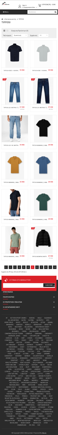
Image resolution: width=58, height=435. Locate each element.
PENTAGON (10, 394)
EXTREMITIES (32, 347)
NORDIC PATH (11, 387)
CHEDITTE (45, 336)
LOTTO (40, 374)
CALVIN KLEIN (33, 331)
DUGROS (21, 345)
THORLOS (9, 414)
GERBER (27, 356)
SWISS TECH (8, 411)
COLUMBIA (39, 338)
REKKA (25, 398)
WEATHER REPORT (24, 420)
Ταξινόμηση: (7, 35)
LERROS (7, 371)
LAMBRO (37, 369)
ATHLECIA (34, 322)
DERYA (11, 342)
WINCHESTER (48, 420)
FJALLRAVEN (11, 351)
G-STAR (25, 353)
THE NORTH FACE (47, 411)
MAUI (41, 378)
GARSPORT (8, 356)
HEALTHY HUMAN (11, 362)
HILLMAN (49, 362)
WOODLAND (14, 423)
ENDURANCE (13, 347)
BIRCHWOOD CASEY (42, 327)
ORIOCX (43, 389)
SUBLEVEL (9, 409)
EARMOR (30, 345)
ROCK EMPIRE (10, 400)
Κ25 (39, 425)
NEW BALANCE (14, 385)
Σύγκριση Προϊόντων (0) (19, 31)
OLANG (27, 389)
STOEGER (41, 407)
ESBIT (22, 347)
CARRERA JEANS (14, 336)
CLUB (16, 338)
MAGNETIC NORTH (45, 376)
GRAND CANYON (11, 358)
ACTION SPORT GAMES (18, 318)
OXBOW (19, 391)
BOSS (21, 329)
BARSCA (19, 324)
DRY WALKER (10, 345)
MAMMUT (18, 378)
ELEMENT (39, 345)
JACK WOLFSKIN (11, 367)
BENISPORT (38, 324)
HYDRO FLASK (24, 365)
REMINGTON (34, 398)
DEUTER (19, 342)
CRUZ (31, 340)
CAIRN (24, 331)
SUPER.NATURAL (35, 409)
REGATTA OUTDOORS (12, 398)
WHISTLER (37, 420)
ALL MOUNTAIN (13, 320)
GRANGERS (24, 358)
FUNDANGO (47, 351)
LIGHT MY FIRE (13, 374)
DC (42, 340)
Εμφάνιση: (33, 35)
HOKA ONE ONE (11, 365)
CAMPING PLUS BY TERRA (14, 333)
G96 (32, 353)
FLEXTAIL (22, 351)
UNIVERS (41, 416)
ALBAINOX (48, 318)
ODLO (20, 389)
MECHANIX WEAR (15, 380)
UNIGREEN (32, 416)
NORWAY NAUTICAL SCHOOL (41, 387)
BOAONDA (12, 329)
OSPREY (10, 391)
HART (28, 360)
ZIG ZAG (32, 425)
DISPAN (35, 342)
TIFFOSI (21, 19)
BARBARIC (10, 324)
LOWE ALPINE (11, 376)
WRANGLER (37, 423)
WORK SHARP (25, 423)
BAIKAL (50, 322)
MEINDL (26, 380)
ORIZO (51, 389)
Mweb (44, 433)
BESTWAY (18, 327)
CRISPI (24, 340)
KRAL (10, 369)
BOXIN (28, 329)
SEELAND (31, 403)
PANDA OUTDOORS (43, 391)
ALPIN (24, 320)
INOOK (50, 365)
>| (54, 267)
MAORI (27, 378)
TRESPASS (22, 416)
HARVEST (36, 360)
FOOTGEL (31, 351)
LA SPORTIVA (19, 369)
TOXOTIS (48, 414)
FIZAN (49, 349)
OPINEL (34, 389)
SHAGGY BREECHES (44, 403)
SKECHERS (19, 405)
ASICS (18, 322)
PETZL (48, 394)
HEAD (45, 360)
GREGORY (48, 358)
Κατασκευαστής (10, 19)
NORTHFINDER (23, 387)
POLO (17, 396)
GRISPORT (14, 360)
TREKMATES (10, 416)
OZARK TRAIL (29, 391)
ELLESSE (48, 345)
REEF (50, 396)
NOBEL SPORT (43, 385)
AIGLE (40, 318)
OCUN (13, 389)
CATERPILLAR (35, 336)
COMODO (48, 338)
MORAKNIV (45, 380)
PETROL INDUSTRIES (36, 394)
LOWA (48, 374)
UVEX (49, 416)
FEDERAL (21, 349)
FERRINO (30, 349)
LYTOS (20, 376)
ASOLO (25, 322)
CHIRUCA (9, 338)
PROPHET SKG (35, 396)
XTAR (46, 423)
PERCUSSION (21, 394)
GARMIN (47, 353)
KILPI (27, 367)
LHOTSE (16, 371)
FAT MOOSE (11, 349)
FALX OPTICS (44, 347)
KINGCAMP (36, 367)
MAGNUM (9, 378)
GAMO (39, 353)
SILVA (10, 405)
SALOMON (39, 400)
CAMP (43, 331)
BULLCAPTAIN (44, 329)
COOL (17, 340)
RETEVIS (44, 398)
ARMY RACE (9, 322)
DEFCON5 (49, 340)
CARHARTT (49, 333)
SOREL (16, 407)
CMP (23, 338)
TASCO (36, 411)
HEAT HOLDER (25, 362)
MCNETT (49, 378)
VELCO (19, 418)
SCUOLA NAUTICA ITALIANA (16, 403)
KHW (21, 367)
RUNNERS (21, 400)
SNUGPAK (7, 407)
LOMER (32, 374)
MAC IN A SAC (31, 376)
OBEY (6, 389)
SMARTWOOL (30, 405)
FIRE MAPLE (40, 349)
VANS (12, 418)
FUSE (9, 353)
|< (6, 267)
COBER (29, 338)
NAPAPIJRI (44, 382)
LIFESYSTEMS (36, 371)
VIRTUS (45, 418)
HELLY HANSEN (38, 362)
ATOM (43, 322)
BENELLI (28, 324)
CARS (25, 336)
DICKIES (27, 342)
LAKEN (29, 369)
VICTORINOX (28, 418)
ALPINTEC (40, 320)
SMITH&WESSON (43, 405)
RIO (51, 398)
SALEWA (30, 400)
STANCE (33, 407)
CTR (37, 340)
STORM (50, 407)
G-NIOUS (17, 353)
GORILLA (50, 356)
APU (47, 320)
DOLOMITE (45, 342)
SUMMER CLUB (21, 409)
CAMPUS (29, 333)
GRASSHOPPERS (36, 358)
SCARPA (49, 400)
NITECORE (31, 385)
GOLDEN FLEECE (38, 356)
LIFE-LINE (25, 371)
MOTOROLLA (14, 382)
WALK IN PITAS (10, 420)
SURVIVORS (48, 409)
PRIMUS (25, 396)
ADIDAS (32, 318)
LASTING (46, 369)
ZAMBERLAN (21, 425)
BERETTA (48, 324)
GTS (22, 360)
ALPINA (31, 320)
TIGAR (25, 414)
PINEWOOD (8, 396)
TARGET (28, 411)
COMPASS (8, 340)
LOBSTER (24, 374)
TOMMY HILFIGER (37, 414)
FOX (38, 351)
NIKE (23, 385)
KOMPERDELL (47, 367)
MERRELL (35, 380)
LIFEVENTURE (48, 371)
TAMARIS (19, 411)
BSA (34, 329)
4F (6, 318)
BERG (10, 327)
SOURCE (24, 407)
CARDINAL (38, 333)
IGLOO (42, 365)
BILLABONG (29, 327)
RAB (44, 396)
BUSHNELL (15, 331)
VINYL (38, 418)
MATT (34, 378)
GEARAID (18, 356)
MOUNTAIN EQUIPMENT (29, 382)
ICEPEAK (34, 365)
